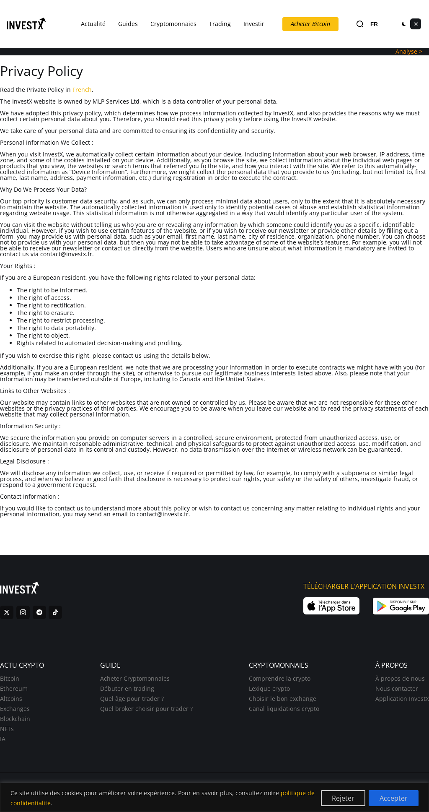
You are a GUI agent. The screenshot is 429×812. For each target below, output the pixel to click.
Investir (253, 24)
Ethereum (14, 688)
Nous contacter (396, 688)
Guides (128, 24)
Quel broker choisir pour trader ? (146, 709)
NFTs (7, 729)
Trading (220, 24)
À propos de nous (400, 678)
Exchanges (15, 709)
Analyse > (408, 51)
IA (2, 739)
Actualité (93, 24)
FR (374, 24)
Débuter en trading (127, 688)
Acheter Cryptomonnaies (135, 678)
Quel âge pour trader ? (132, 699)
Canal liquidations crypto (284, 709)
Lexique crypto (269, 688)
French (82, 90)
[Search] (360, 24)
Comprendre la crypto (279, 678)
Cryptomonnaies (173, 24)
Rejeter (343, 798)
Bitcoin (9, 678)
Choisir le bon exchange (282, 699)
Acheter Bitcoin (310, 24)
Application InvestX (402, 699)
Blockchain (15, 719)
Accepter (394, 798)
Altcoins (11, 699)
